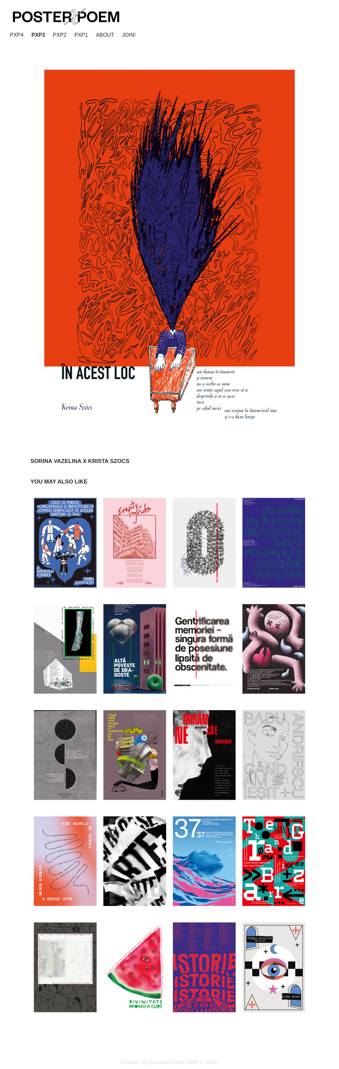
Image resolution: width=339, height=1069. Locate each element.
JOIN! (129, 35)
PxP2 (60, 35)
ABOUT (105, 35)
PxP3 (38, 35)
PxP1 (81, 35)
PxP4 (17, 35)
